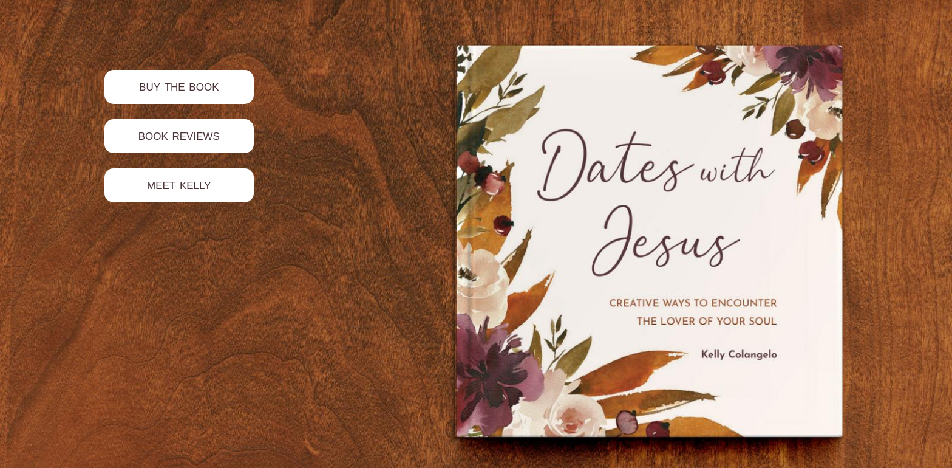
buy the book (179, 85)
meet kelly (179, 184)
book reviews (179, 134)
